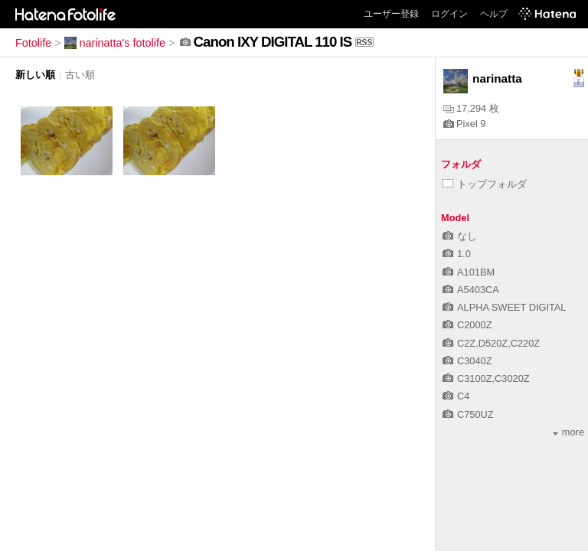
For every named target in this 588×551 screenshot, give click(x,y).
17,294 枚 (471, 108)
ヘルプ (494, 13)
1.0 (457, 253)
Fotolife (33, 43)
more (568, 432)
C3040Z (467, 361)
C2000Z (467, 325)
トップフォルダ (485, 184)
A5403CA (471, 289)
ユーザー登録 (391, 13)
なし (460, 236)
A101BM (469, 272)
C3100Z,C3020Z (486, 378)
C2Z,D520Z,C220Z (491, 343)
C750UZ (468, 414)
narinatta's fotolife (114, 43)
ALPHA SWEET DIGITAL (504, 307)
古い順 (80, 74)
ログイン (449, 13)
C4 (456, 396)
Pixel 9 (464, 123)
